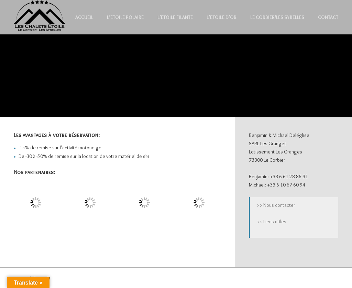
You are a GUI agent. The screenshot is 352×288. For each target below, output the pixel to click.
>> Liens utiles (271, 221)
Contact (328, 17)
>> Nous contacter (276, 205)
